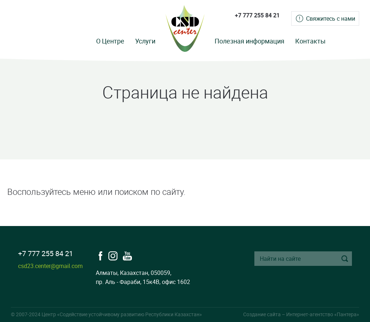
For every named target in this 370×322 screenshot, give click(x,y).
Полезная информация (249, 41)
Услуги (145, 41)
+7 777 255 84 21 (257, 15)
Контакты (310, 41)
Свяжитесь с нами (330, 18)
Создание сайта (262, 314)
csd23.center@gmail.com (50, 266)
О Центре (110, 41)
